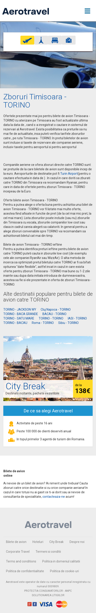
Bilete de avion (16, 542)
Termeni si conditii (48, 551)
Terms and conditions (21, 561)
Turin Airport (69, 173)
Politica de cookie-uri (64, 571)
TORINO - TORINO (51, 318)
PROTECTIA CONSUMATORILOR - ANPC (48, 590)
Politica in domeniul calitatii (61, 561)
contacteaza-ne (53, 496)
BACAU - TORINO (54, 314)
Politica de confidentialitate (25, 571)
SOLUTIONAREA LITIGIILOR (48, 595)
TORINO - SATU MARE (18, 318)
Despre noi (77, 542)
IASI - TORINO (77, 318)
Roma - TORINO (43, 323)
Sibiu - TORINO (68, 323)
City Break (56, 542)
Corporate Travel (18, 551)
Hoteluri (37, 542)
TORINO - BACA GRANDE (20, 314)
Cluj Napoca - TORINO (56, 309)
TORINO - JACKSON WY (19, 309)
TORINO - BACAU (15, 323)
